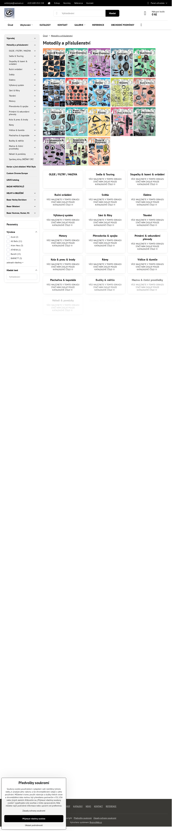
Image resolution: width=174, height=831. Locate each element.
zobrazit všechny (15, 262)
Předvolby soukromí (83, 818)
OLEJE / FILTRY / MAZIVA (63, 174)
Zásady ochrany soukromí (104, 818)
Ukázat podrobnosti (34, 825)
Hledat (112, 13)
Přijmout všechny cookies (33, 818)
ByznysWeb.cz (96, 822)
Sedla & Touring (105, 174)
